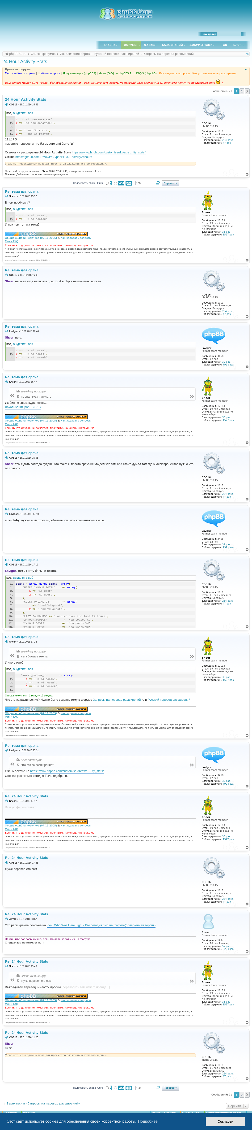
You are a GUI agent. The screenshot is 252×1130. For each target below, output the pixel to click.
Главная (111, 45)
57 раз (226, 946)
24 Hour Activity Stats (24, 61)
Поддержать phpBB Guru (88, 183)
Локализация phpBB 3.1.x (23, 407)
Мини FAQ (11, 241)
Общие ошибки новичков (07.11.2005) (31, 237)
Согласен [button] (225, 1121)
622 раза (228, 949)
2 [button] (242, 91)
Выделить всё (23, 113)
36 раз (226, 231)
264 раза (227, 140)
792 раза (228, 364)
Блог (237, 45)
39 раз (226, 362)
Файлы (149, 45)
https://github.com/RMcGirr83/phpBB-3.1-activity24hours (53, 157)
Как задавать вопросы (76, 237)
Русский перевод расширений (169, 699)
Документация (201, 45)
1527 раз (228, 234)
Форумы (130, 45)
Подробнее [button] (148, 1121)
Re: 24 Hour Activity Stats (26, 796)
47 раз (227, 143)
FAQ (224, 45)
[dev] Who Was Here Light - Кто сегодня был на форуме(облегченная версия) (101, 925)
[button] (247, 91)
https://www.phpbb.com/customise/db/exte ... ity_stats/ (109, 152)
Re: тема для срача (21, 191)
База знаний (172, 45)
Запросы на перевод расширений (117, 699)
